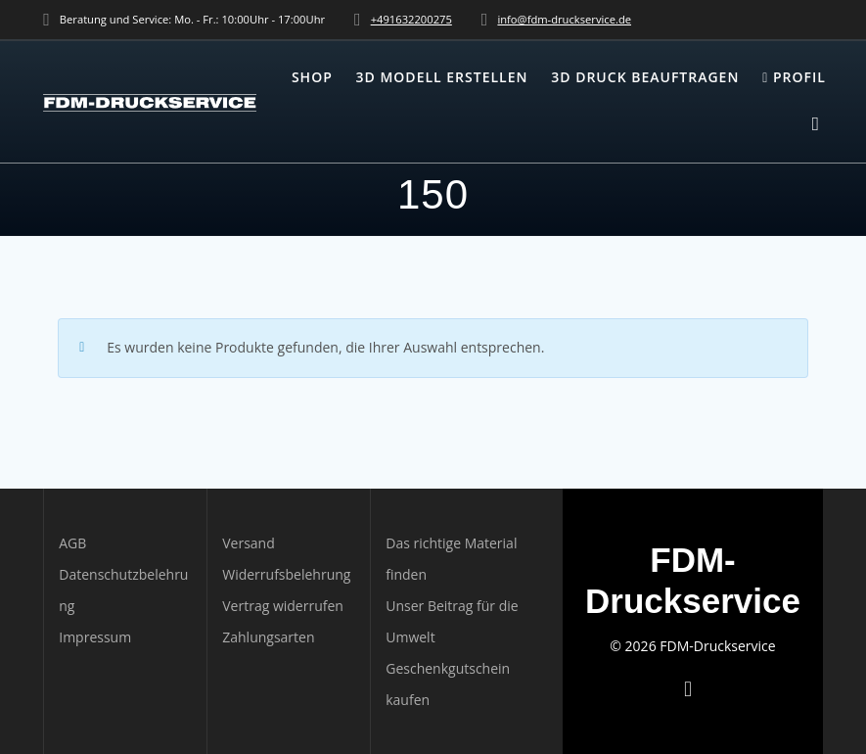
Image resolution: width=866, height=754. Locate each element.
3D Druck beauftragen (645, 77)
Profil (794, 77)
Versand (248, 543)
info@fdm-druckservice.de (564, 19)
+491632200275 (411, 19)
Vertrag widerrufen (282, 605)
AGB (72, 543)
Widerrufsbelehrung (286, 574)
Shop (312, 77)
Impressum (95, 637)
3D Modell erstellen (442, 77)
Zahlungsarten (268, 637)
